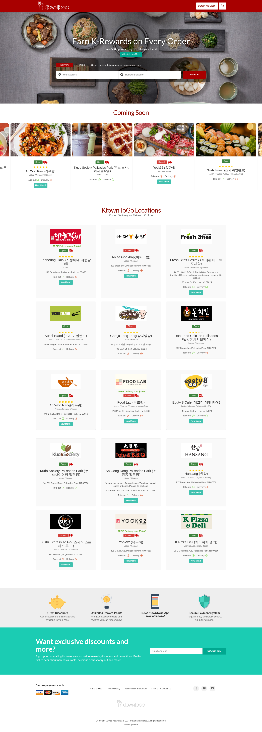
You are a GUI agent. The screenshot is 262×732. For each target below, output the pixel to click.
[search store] (121, 74)
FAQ (153, 688)
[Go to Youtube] (204, 688)
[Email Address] (176, 651)
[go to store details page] (38, 158)
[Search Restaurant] (149, 75)
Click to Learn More (131, 54)
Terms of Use (95, 688)
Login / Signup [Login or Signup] (207, 6)
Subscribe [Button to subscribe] (214, 651)
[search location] (59, 74)
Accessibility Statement (136, 688)
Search (194, 74)
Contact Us (165, 688)
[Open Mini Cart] (222, 6)
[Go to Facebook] (196, 688)
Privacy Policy (113, 688)
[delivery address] (87, 75)
